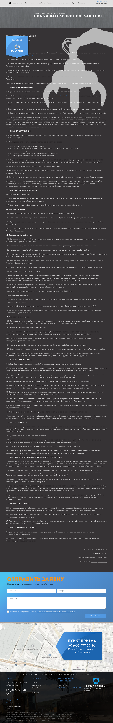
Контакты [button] (81, 3)
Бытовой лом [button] (40, 3)
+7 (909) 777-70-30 (101, 1)
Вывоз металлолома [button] (63, 3)
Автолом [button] (50, 3)
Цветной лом (37, 685)
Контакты (35, 692)
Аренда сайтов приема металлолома (94, 684)
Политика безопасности (67, 690)
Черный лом (36, 687)
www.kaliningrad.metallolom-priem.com (63, 96)
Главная (36, 13)
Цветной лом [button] (18, 3)
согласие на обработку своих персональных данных (56, 612)
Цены (34, 690)
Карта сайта (62, 685)
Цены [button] (74, 3)
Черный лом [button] (29, 3)
